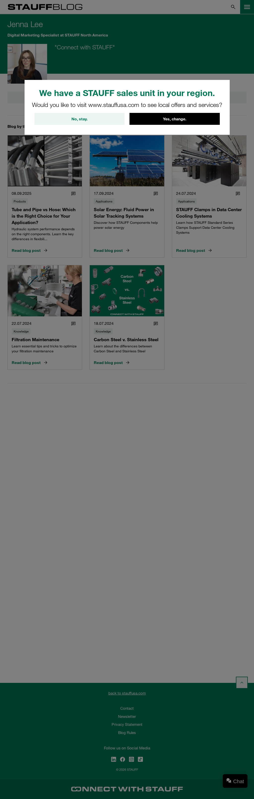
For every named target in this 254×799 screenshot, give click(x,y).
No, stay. (79, 118)
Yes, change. (174, 118)
